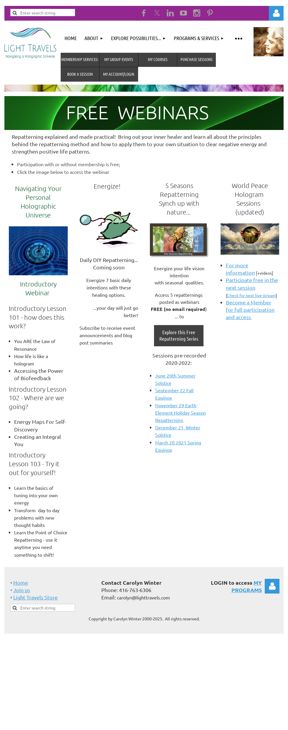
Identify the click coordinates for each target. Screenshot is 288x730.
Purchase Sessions (197, 59)
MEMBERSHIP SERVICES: (79, 59)
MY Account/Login (118, 74)
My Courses (158, 59)
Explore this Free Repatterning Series (178, 335)
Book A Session (80, 74)
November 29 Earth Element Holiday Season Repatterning (180, 412)
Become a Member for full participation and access (250, 309)
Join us (21, 590)
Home (20, 582)
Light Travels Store (35, 597)
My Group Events (118, 59)
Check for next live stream (251, 295)
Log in (276, 13)
